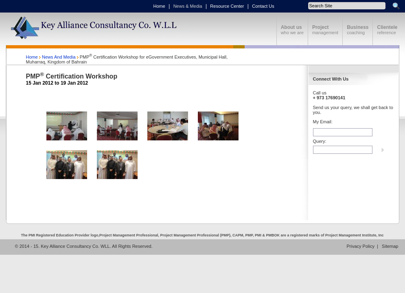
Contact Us (263, 6)
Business (357, 27)
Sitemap (389, 246)
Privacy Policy (361, 246)
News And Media (59, 57)
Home (159, 6)
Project (320, 27)
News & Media (187, 6)
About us (291, 27)
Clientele (387, 27)
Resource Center (227, 6)
